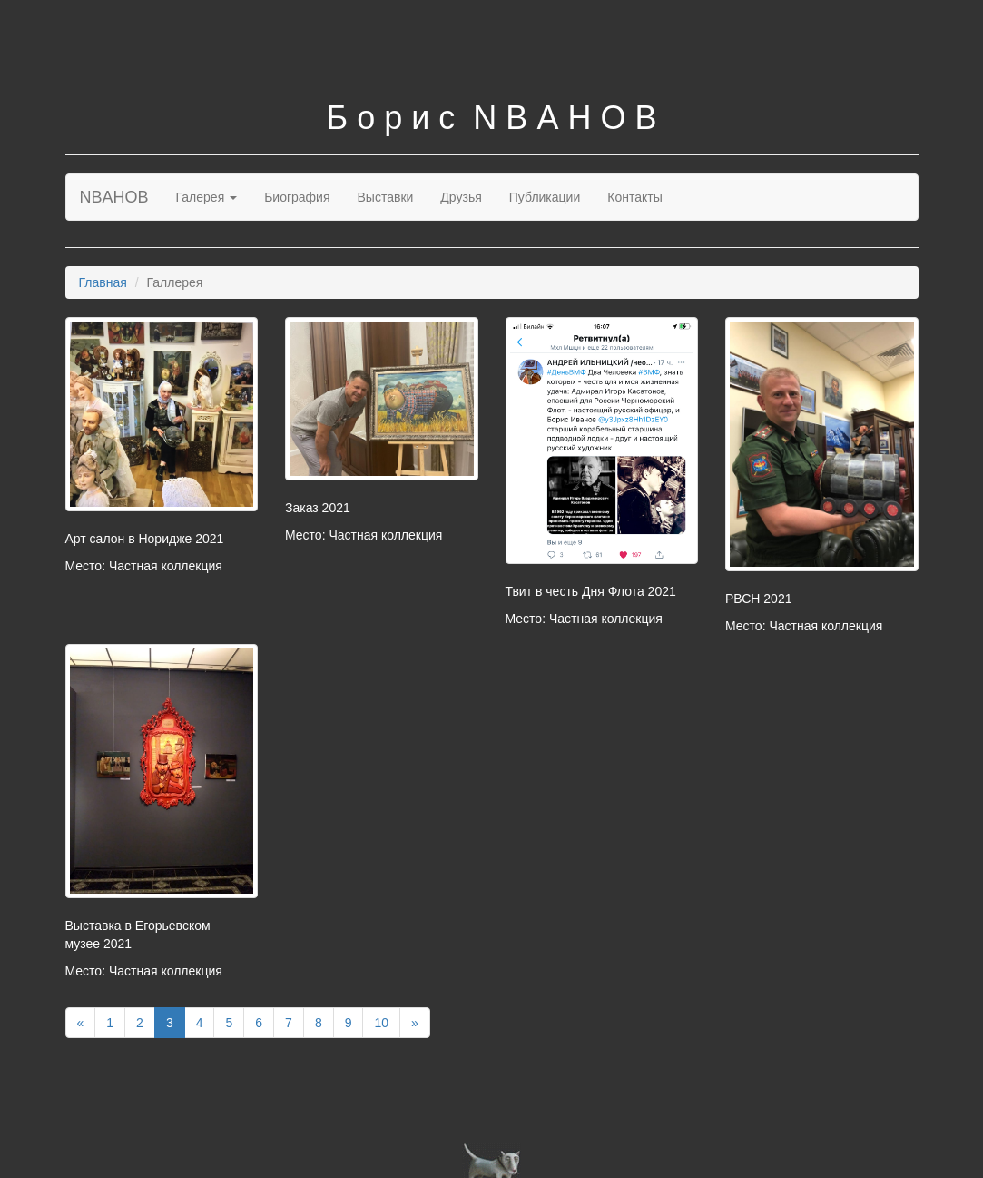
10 (381, 1022)
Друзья (460, 197)
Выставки (386, 197)
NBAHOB (114, 197)
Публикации (544, 197)
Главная (103, 282)
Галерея (207, 197)
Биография (296, 197)
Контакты (634, 197)
